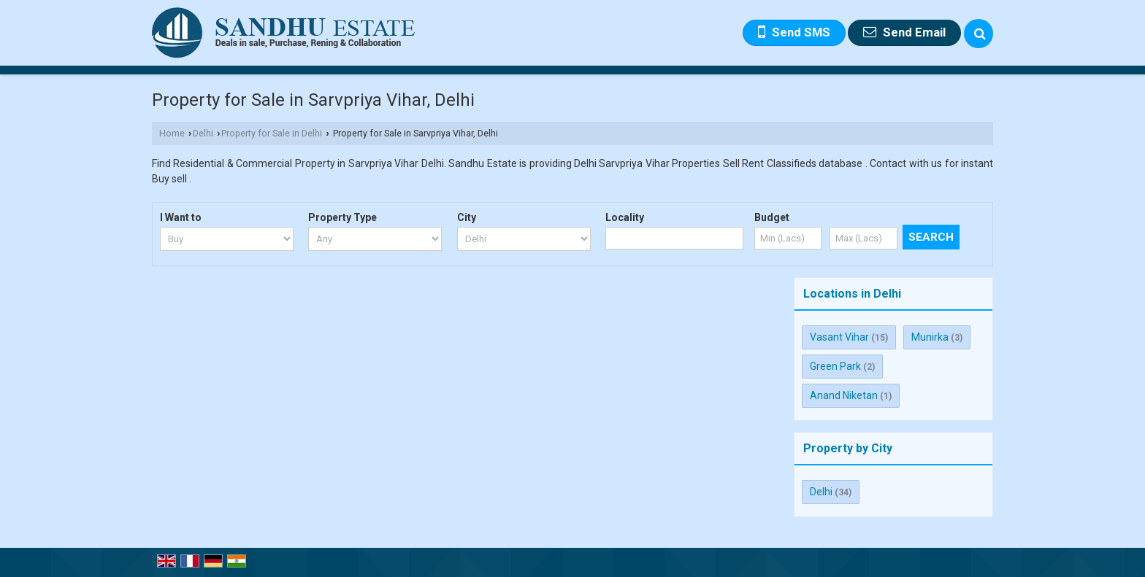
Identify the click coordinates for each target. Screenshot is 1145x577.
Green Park (835, 366)
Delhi (203, 133)
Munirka (930, 337)
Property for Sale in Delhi (271, 133)
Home (172, 133)
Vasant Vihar (839, 337)
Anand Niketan (844, 395)
